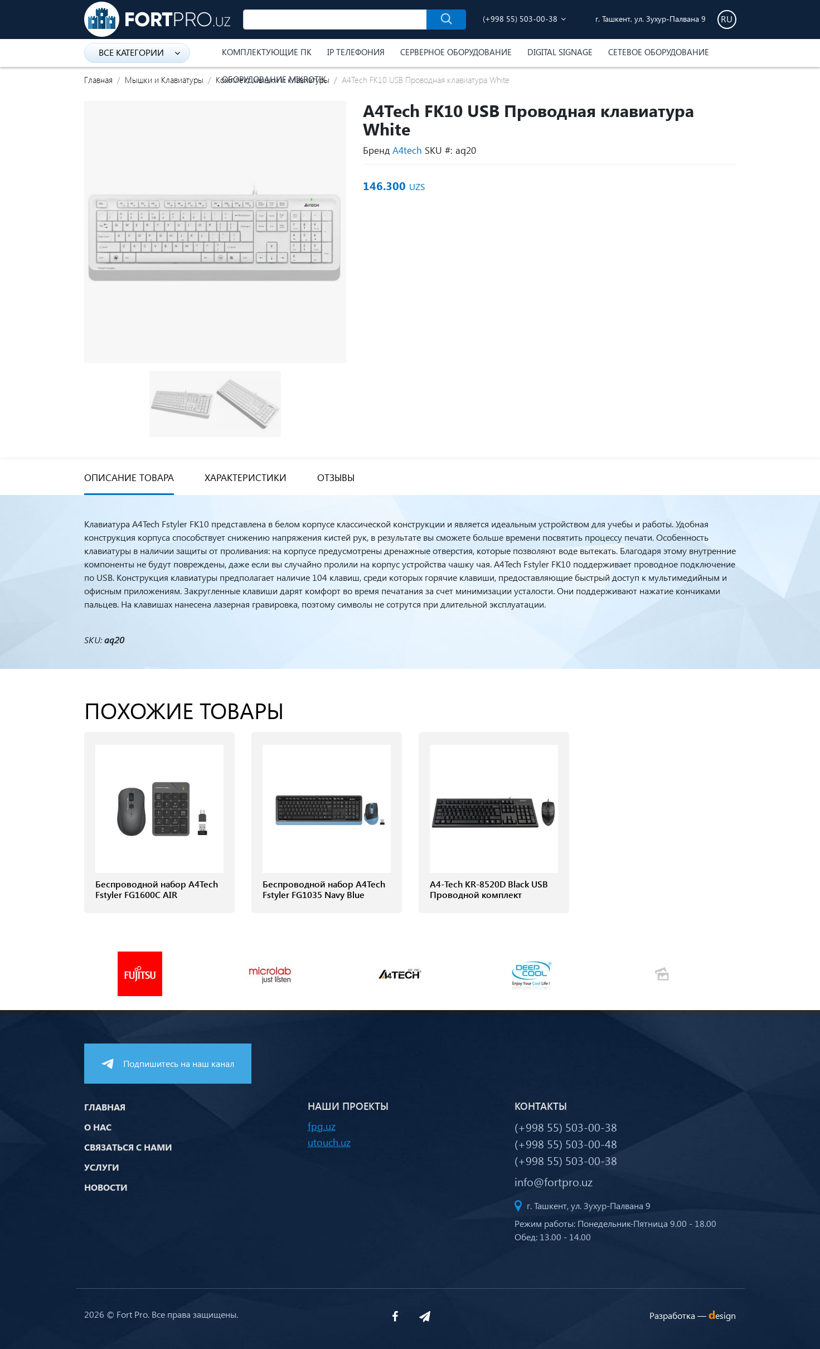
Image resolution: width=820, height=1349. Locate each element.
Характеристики (246, 477)
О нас (97, 1127)
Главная (98, 79)
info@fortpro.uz (554, 1181)
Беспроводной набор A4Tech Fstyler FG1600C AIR (156, 889)
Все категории (139, 52)
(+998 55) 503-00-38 (520, 18)
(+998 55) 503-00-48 (566, 1143)
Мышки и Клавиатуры (164, 79)
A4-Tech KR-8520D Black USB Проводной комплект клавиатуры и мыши (489, 895)
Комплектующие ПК (267, 51)
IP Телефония (356, 51)
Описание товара (129, 477)
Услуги (101, 1167)
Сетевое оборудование (658, 51)
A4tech (407, 150)
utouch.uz (329, 1142)
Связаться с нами (128, 1147)
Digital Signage (560, 51)
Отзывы (336, 477)
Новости (106, 1187)
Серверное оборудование (456, 51)
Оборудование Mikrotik (274, 79)
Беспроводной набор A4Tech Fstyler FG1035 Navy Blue (324, 889)
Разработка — (692, 1315)
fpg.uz (322, 1126)
